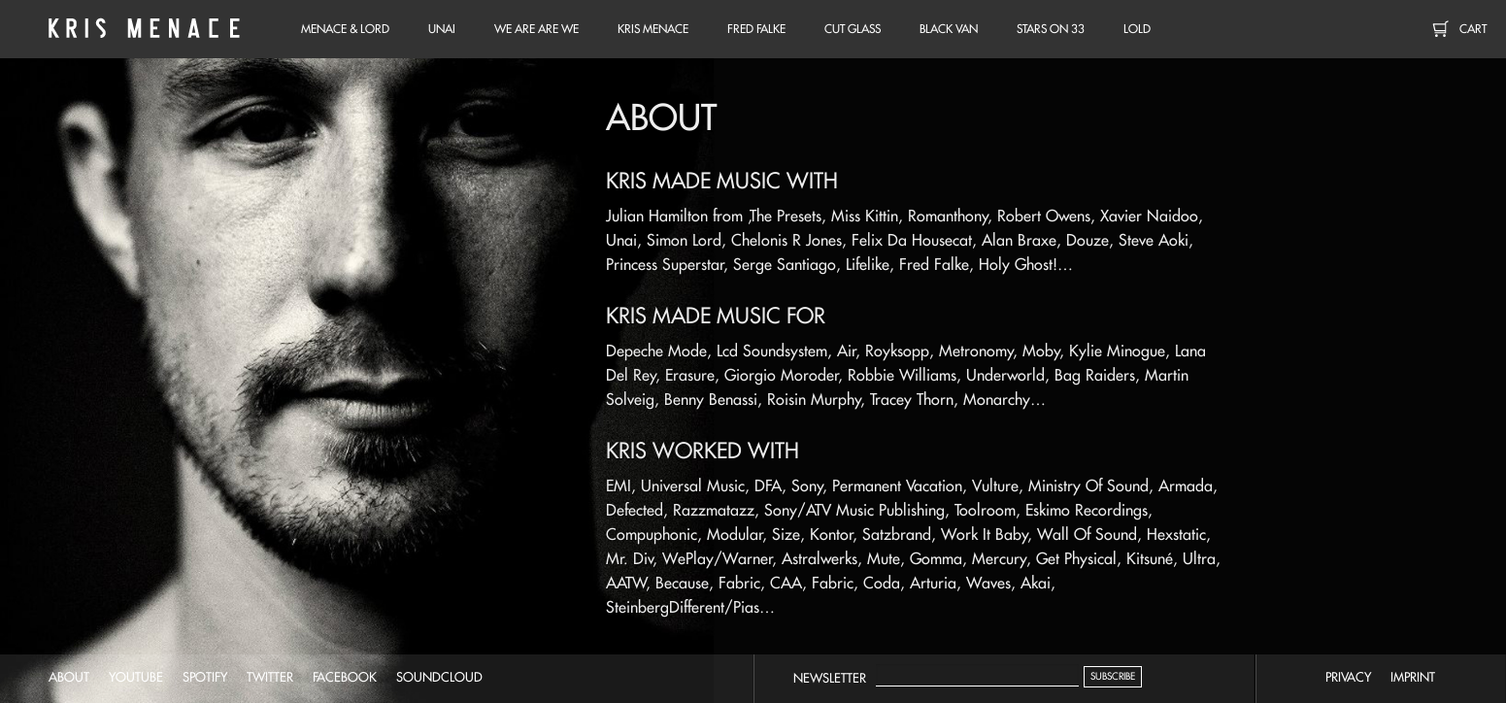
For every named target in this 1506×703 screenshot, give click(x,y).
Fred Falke (756, 28)
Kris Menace (141, 29)
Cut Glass (852, 28)
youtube (136, 677)
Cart (1473, 28)
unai (441, 28)
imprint (1412, 677)
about (69, 677)
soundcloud (439, 677)
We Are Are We (536, 28)
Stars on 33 (1051, 28)
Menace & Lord (345, 28)
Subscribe (1112, 676)
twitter (270, 677)
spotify (205, 677)
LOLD (1137, 28)
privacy (1348, 677)
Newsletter (829, 678)
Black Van (949, 28)
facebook (345, 677)
